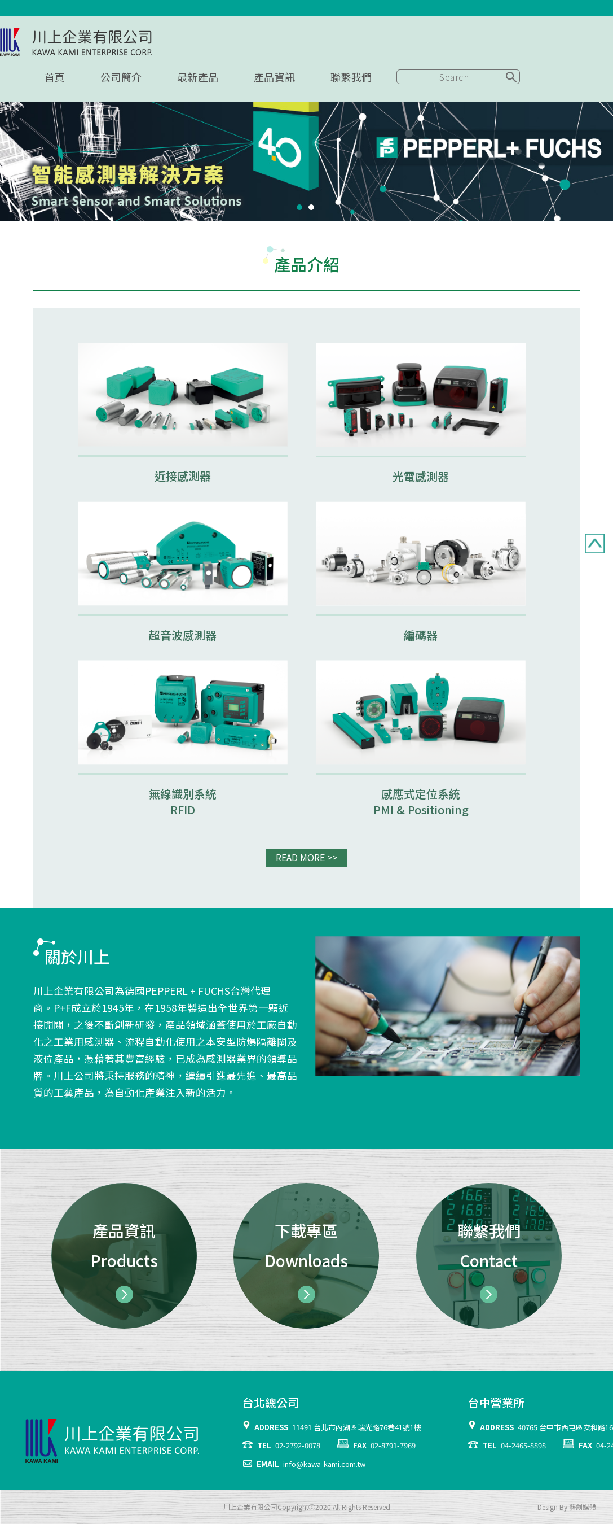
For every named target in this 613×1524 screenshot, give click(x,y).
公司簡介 (121, 76)
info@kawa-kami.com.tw (324, 1464)
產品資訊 (275, 76)
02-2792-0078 (297, 1445)
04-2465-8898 (523, 1445)
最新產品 (198, 76)
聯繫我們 (351, 76)
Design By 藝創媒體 (566, 1507)
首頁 (55, 76)
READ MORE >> (306, 857)
